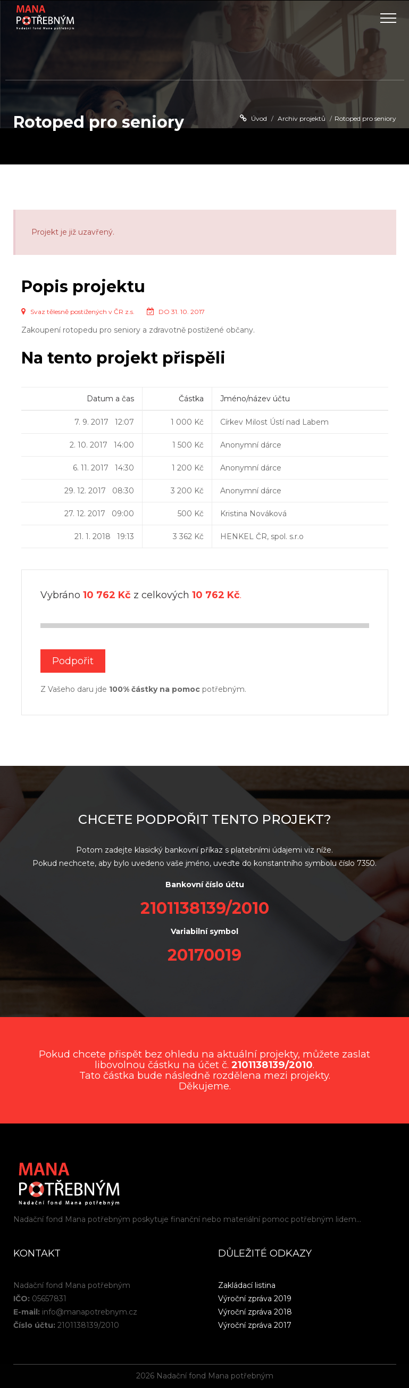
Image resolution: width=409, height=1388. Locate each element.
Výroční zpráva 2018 (255, 1312)
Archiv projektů (301, 118)
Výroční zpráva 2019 (254, 1298)
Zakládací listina (247, 1285)
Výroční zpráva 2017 (254, 1325)
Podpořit (73, 661)
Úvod (259, 118)
